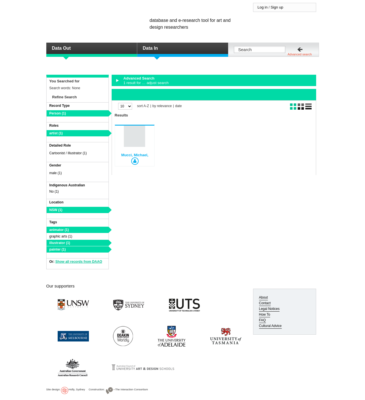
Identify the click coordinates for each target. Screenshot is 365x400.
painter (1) (57, 249)
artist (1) (56, 133)
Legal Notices (269, 309)
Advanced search (300, 54)
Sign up (277, 7)
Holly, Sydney (76, 389)
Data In (150, 48)
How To (264, 314)
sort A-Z (143, 106)
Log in (263, 7)
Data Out (61, 48)
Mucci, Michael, (134, 155)
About (263, 297)
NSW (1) (55, 210)
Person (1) (57, 113)
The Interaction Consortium (131, 389)
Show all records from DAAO (78, 262)
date (178, 106)
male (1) (55, 173)
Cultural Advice (270, 326)
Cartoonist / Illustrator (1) (68, 153)
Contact (265, 303)
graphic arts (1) (60, 236)
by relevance (162, 106)
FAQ (262, 320)
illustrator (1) (59, 243)
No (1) (54, 191)
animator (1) (59, 230)
